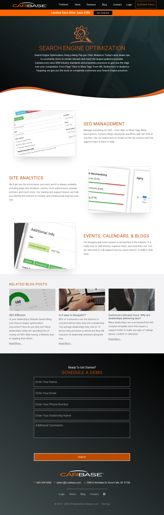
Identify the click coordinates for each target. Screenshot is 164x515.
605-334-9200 (42, 482)
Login (129, 4)
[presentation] (58, 445)
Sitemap (105, 503)
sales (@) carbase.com (67, 482)
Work (77, 4)
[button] (63, 4)
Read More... (15, 343)
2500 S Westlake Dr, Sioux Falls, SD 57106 (107, 482)
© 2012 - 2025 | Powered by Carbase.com (76, 503)
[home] (30, 4)
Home (72, 494)
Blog (104, 4)
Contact (117, 4)
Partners (91, 4)
